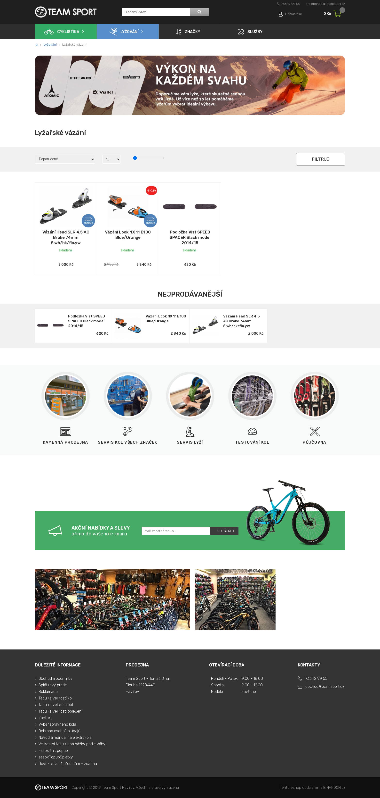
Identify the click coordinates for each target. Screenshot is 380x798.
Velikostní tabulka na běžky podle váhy (72, 744)
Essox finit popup (53, 750)
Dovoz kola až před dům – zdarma (68, 763)
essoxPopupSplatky (56, 757)
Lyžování (123, 31)
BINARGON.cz (334, 787)
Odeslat (224, 531)
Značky (188, 31)
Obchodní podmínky (55, 678)
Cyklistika (61, 31)
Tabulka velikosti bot (56, 704)
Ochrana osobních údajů (59, 731)
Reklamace (48, 691)
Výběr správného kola (57, 724)
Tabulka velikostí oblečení (60, 711)
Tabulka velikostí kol (55, 698)
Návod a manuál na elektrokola (65, 737)
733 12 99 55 (290, 4)
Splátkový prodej (53, 685)
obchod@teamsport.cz (328, 4)
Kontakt (45, 717)
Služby (250, 31)
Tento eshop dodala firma (301, 787)
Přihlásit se (293, 14)
